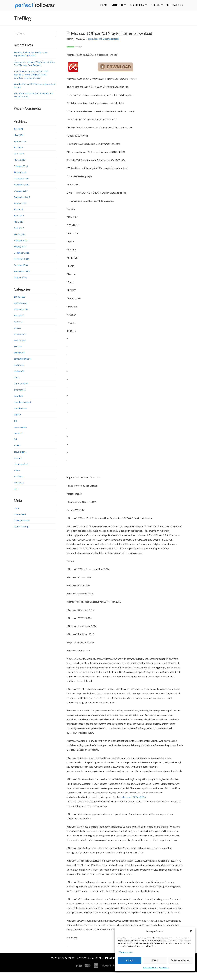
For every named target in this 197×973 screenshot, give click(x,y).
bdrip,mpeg (19, 353)
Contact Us (83, 959)
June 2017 (19, 216)
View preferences (180, 960)
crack (16, 378)
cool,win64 (19, 371)
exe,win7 (18, 433)
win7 (16, 489)
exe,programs (20, 427)
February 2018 (21, 166)
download (18, 396)
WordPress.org (21, 527)
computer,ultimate (23, 359)
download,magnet (22, 402)
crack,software (21, 384)
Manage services (126, 952)
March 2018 (19, 160)
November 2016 (21, 259)
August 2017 (20, 203)
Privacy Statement (150, 967)
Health (17, 446)
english (17, 415)
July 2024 (18, 129)
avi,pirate (18, 322)
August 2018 (20, 142)
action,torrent (20, 303)
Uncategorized (111, 39)
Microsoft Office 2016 (133, 797)
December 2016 (21, 253)
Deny (155, 960)
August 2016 (20, 278)
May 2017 (18, 222)
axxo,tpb (18, 347)
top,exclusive (20, 452)
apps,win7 (19, 316)
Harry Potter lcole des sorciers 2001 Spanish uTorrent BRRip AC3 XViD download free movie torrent (31, 75)
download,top (20, 409)
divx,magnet (20, 390)
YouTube (96, 959)
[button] (190, 931)
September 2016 (22, 272)
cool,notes (19, 365)
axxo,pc (17, 328)
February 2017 (21, 241)
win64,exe (19, 483)
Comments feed (21, 521)
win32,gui (18, 477)
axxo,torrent (20, 340)
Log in (17, 508)
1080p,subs (19, 297)
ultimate (18, 458)
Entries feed (20, 514)
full (15, 439)
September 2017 (22, 197)
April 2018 (19, 154)
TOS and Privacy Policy (63, 959)
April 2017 (19, 228)
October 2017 (21, 191)
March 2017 (19, 234)
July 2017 (18, 210)
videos (17, 470)
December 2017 (21, 179)
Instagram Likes (112, 959)
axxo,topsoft (95, 39)
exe (15, 421)
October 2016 (21, 265)
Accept (129, 960)
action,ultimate (21, 309)
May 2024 (18, 135)
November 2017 (21, 185)
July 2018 (18, 148)
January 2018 (20, 173)
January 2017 (20, 247)
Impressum (164, 967)
